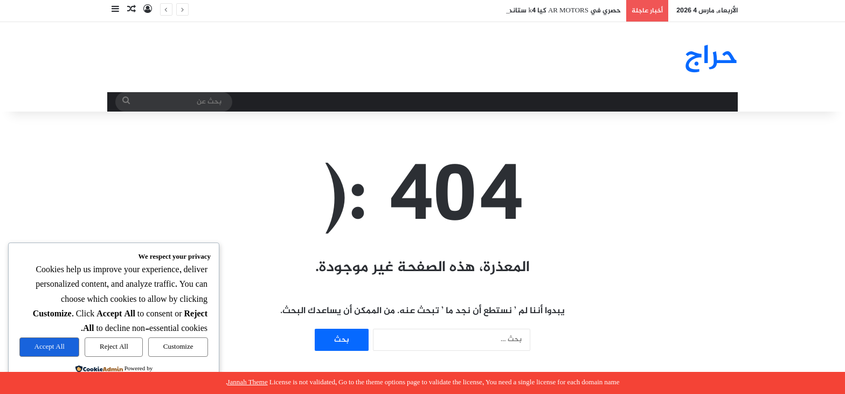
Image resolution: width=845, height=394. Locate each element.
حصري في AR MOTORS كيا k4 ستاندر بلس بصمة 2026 (538, 11)
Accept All (49, 347)
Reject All (114, 347)
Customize (178, 347)
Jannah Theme (247, 383)
